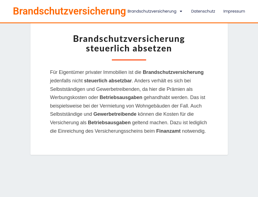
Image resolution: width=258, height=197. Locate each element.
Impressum (234, 11)
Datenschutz (203, 11)
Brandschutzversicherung (155, 11)
